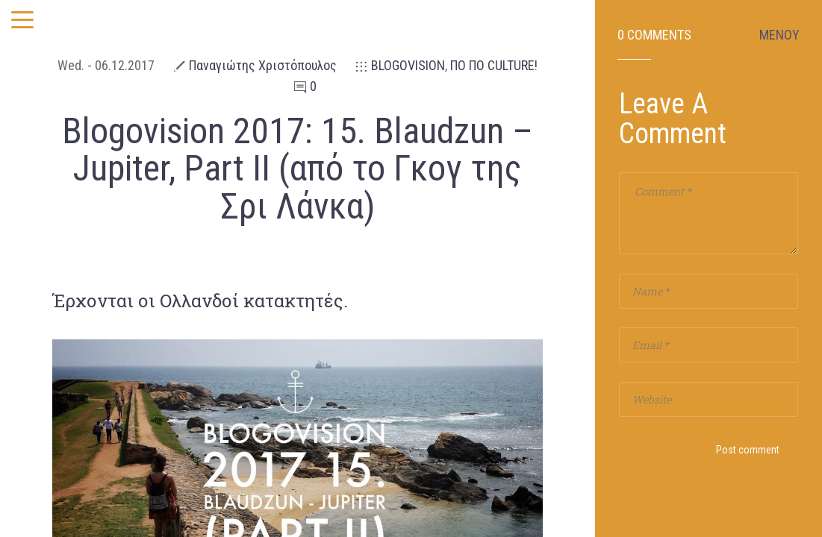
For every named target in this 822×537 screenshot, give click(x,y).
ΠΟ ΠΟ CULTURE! (494, 65)
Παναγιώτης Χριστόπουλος (263, 65)
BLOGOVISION (408, 65)
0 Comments (654, 35)
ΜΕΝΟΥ (779, 35)
